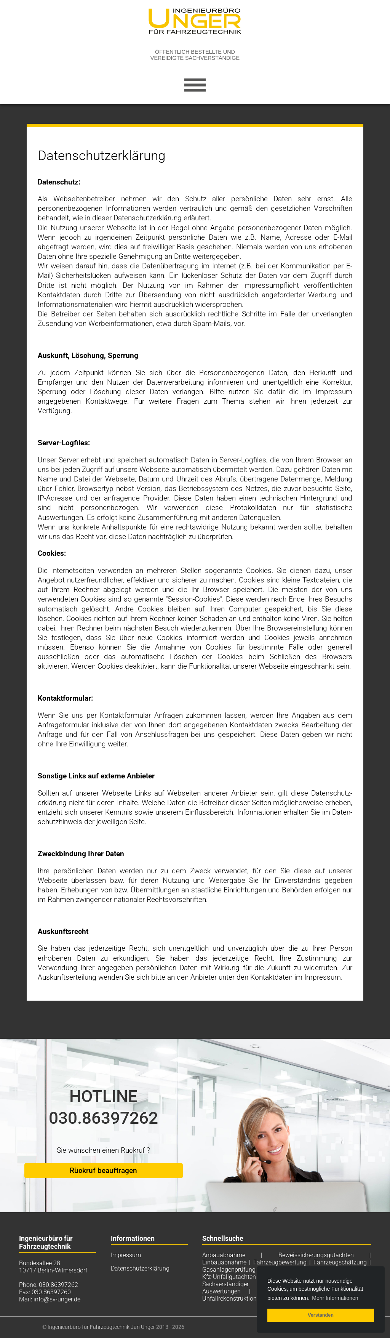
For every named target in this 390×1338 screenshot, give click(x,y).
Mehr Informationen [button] (335, 1298)
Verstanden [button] (321, 1315)
